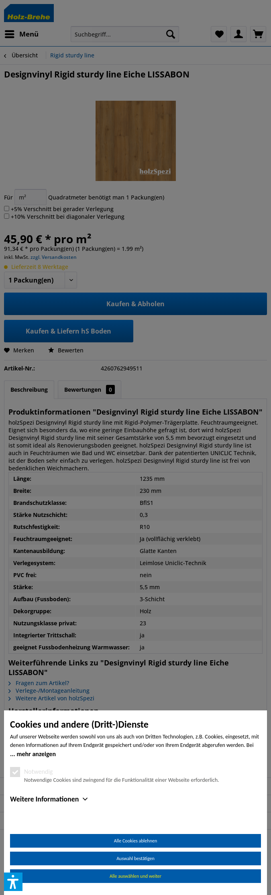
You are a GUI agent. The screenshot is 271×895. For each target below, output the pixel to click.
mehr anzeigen (36, 754)
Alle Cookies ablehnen (135, 841)
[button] (13, 882)
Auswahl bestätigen (135, 858)
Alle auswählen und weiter (135, 876)
